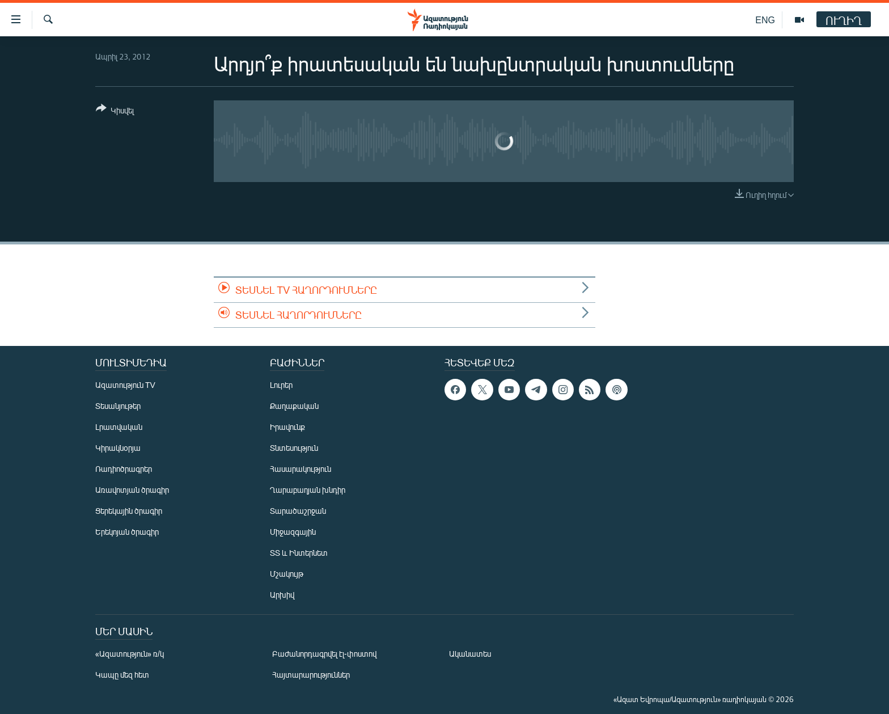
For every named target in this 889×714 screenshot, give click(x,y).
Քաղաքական (294, 406)
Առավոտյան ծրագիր (132, 490)
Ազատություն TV (125, 385)
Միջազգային (293, 531)
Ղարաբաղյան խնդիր (307, 490)
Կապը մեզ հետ (122, 674)
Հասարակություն (300, 469)
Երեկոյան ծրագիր (127, 531)
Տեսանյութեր (118, 406)
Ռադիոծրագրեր (123, 469)
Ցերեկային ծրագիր (128, 511)
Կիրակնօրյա (118, 448)
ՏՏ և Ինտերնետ (299, 552)
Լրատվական (118, 427)
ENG (765, 19)
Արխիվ (282, 594)
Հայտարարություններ (311, 674)
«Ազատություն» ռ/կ (129, 653)
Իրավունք (287, 427)
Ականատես (470, 653)
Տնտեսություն (294, 448)
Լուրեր (281, 385)
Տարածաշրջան (298, 511)
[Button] (115, 111)
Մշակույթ (286, 573)
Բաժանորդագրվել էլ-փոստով (324, 653)
